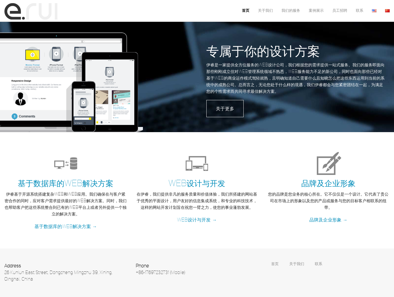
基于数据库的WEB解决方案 (65, 182)
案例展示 (316, 10)
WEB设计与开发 (196, 182)
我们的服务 (291, 10)
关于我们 (265, 10)
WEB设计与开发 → (197, 219)
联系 (359, 10)
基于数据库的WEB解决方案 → (65, 226)
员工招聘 (339, 10)
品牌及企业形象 (328, 182)
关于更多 (225, 108)
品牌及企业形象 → (328, 219)
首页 (245, 10)
